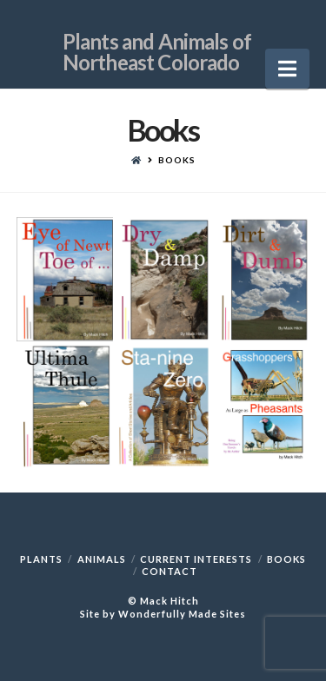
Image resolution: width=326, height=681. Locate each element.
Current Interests (196, 559)
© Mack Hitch (163, 600)
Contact (169, 571)
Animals (101, 559)
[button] (287, 69)
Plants (41, 559)
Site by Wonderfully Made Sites (163, 613)
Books (286, 559)
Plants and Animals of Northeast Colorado (157, 39)
